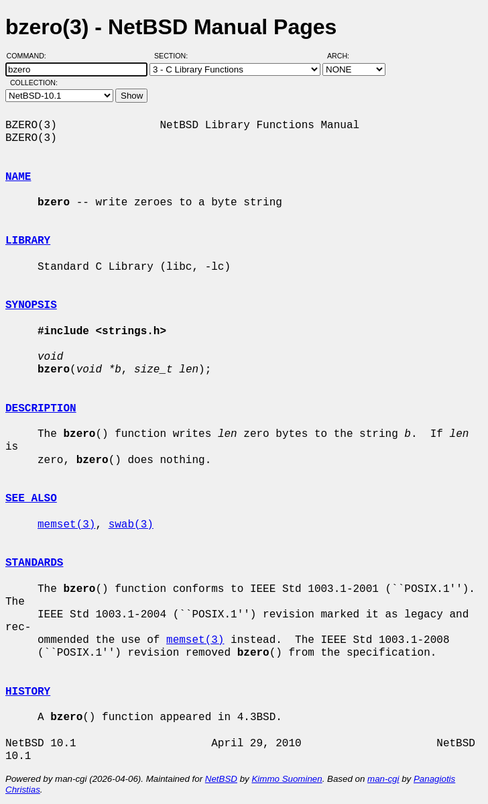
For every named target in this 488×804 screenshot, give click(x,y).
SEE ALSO (31, 498)
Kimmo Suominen (286, 779)
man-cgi (383, 779)
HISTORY (27, 692)
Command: (30, 56)
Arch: (344, 56)
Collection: (34, 83)
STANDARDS (34, 563)
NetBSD (221, 779)
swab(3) (131, 524)
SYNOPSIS (31, 305)
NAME (18, 177)
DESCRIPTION (40, 408)
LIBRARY (27, 241)
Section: (174, 56)
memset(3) (66, 524)
